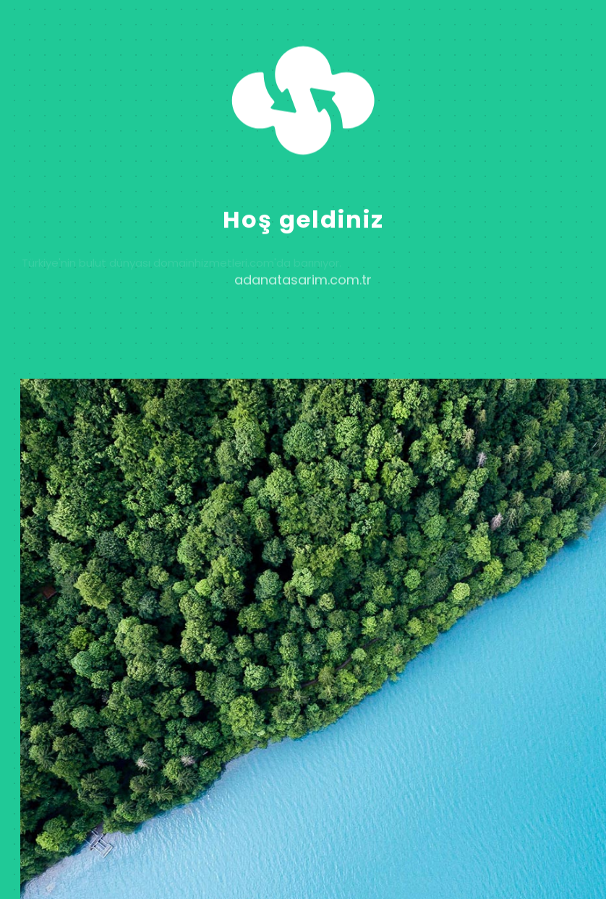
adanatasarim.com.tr (303, 289)
